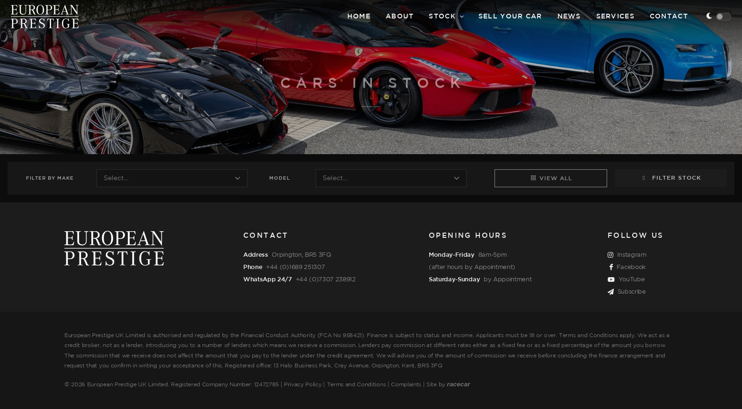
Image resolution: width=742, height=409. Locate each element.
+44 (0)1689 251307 (295, 267)
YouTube (626, 280)
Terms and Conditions (356, 384)
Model (279, 178)
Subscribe (627, 292)
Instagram (627, 255)
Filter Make (50, 178)
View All (551, 178)
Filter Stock (670, 178)
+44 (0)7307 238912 (326, 279)
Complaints (406, 384)
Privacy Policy (303, 384)
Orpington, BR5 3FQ (301, 255)
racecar (458, 384)
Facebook (627, 267)
